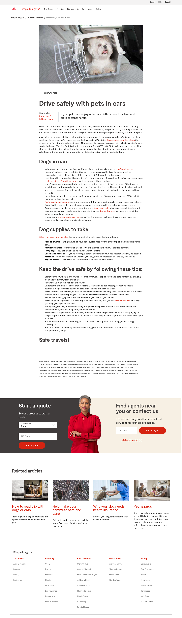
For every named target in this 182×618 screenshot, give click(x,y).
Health (48, 580)
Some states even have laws (121, 140)
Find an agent (152, 430)
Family (16, 575)
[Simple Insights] (30, 10)
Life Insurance (51, 591)
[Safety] (98, 9)
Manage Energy (115, 569)
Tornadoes (145, 591)
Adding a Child (83, 580)
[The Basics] (48, 9)
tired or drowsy (122, 301)
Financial (49, 575)
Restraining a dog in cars (57, 202)
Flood (143, 575)
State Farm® (46, 117)
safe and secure (125, 169)
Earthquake (146, 564)
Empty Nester (83, 607)
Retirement (50, 596)
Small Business (51, 602)
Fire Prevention (147, 569)
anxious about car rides (69, 217)
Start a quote (31, 445)
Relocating (81, 602)
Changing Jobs (83, 586)
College (48, 564)
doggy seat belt (101, 208)
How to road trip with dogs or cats (28, 508)
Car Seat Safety (115, 564)
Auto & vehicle (19, 564)
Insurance (49, 586)
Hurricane (145, 580)
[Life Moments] (73, 9)
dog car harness (107, 211)
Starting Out (82, 564)
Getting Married (84, 569)
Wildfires (145, 596)
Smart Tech (114, 575)
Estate (48, 569)
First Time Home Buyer (87, 575)
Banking (16, 569)
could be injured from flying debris (61, 181)
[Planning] (60, 9)
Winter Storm (147, 602)
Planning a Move (84, 591)
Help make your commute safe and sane (67, 510)
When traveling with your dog (53, 237)
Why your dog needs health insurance (109, 508)
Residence (17, 580)
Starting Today (115, 580)
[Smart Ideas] (87, 9)
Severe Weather (148, 586)
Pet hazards (143, 506)
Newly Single (82, 596)
